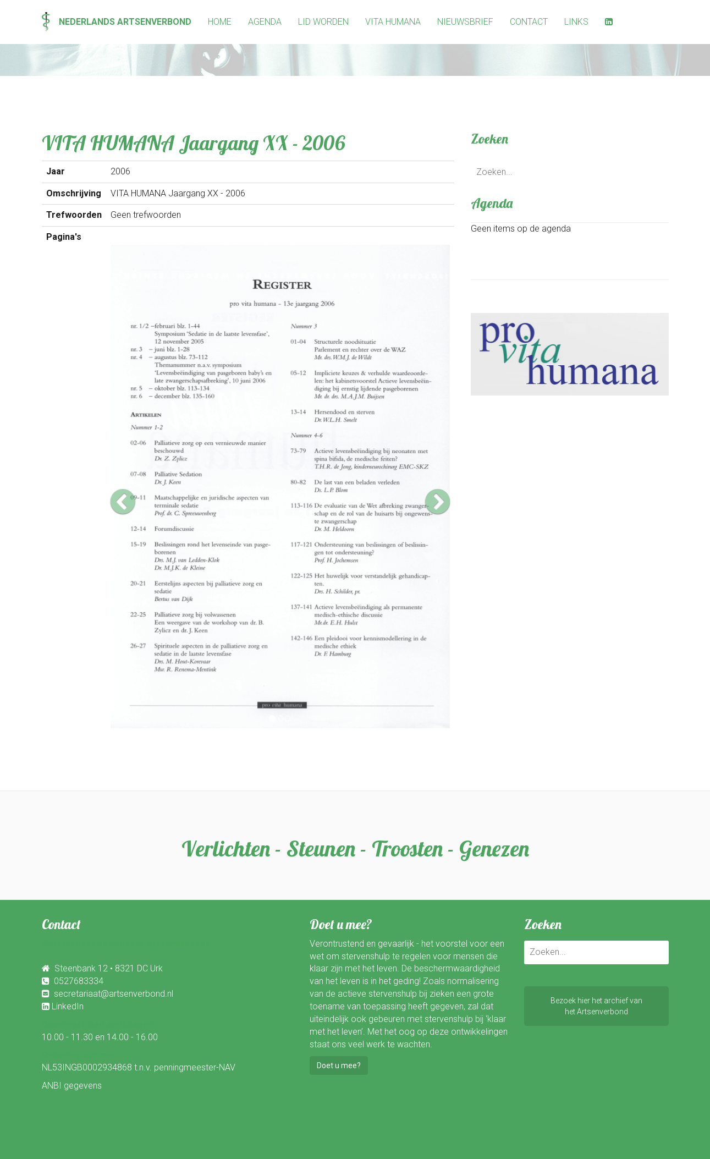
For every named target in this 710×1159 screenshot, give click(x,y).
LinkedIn (68, 1006)
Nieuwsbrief (465, 22)
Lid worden (323, 22)
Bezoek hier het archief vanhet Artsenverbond (596, 1006)
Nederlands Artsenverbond (117, 22)
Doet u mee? (339, 1065)
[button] (136, 486)
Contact (529, 22)
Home (220, 22)
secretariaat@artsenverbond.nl (113, 993)
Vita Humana (393, 22)
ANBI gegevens (72, 1085)
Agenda (265, 22)
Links (576, 22)
